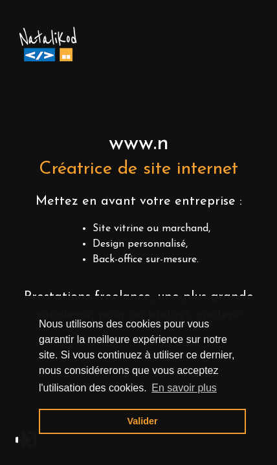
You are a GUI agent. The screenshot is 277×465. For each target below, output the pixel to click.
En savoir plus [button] (184, 387)
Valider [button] (142, 421)
